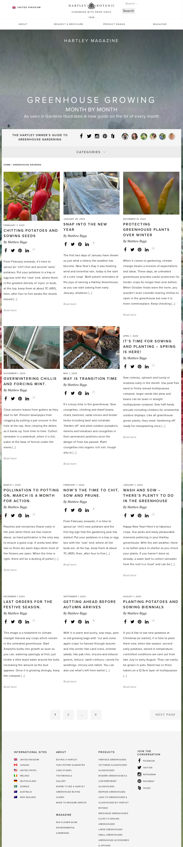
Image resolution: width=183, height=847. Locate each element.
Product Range (114, 24)
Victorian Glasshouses (112, 701)
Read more (10, 266)
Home (7, 164)
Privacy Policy (126, 826)
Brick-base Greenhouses (113, 749)
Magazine (160, 24)
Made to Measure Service (71, 738)
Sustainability (25, 831)
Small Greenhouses (110, 770)
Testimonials (64, 711)
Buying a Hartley (66, 695)
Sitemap (165, 826)
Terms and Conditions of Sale (94, 826)
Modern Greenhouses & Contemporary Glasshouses (112, 717)
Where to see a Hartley (70, 722)
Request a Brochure (68, 24)
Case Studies (63, 706)
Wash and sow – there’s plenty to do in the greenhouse (148, 431)
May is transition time (90, 304)
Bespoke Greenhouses (111, 727)
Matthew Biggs (17, 198)
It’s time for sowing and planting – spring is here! (149, 309)
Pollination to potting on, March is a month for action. (31, 431)
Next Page (165, 650)
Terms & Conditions (60, 826)
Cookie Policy (147, 826)
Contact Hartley (22, 826)
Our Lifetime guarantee (70, 701)
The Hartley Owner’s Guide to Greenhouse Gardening (40, 137)
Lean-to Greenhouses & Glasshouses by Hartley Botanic (113, 738)
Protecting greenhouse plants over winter (146, 192)
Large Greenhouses (110, 765)
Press (40, 826)
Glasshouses (106, 706)
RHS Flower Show (67, 758)
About (23, 24)
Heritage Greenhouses (112, 695)
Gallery (61, 717)
